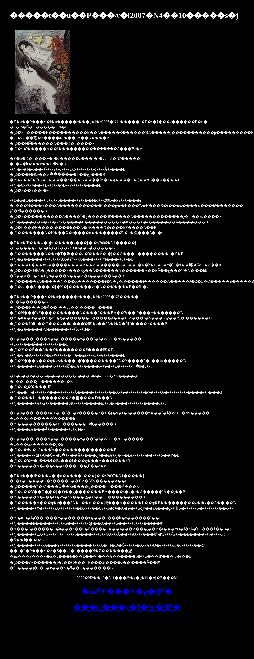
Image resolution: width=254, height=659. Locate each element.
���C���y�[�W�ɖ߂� (127, 607)
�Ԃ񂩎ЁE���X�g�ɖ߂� (127, 591)
